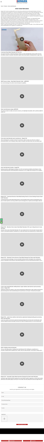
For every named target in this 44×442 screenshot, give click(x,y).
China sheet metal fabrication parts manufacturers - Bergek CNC (14, 138)
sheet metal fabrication (12, 6)
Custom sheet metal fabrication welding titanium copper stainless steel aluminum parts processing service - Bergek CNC (21, 287)
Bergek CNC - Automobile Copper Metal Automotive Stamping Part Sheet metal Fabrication (19, 376)
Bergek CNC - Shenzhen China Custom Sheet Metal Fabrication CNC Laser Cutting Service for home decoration (21, 228)
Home (2, 6)
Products (5, 6)
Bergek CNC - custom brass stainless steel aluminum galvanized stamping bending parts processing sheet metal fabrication (21, 318)
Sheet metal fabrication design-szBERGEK (9, 109)
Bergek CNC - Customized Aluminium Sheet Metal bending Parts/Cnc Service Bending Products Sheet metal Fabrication (22, 197)
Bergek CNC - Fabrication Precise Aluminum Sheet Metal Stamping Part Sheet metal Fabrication (20, 257)
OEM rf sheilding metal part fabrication (8, 347)
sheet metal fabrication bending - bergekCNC (10, 167)
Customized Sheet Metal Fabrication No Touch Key (11, 52)
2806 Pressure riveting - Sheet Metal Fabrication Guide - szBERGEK (15, 81)
